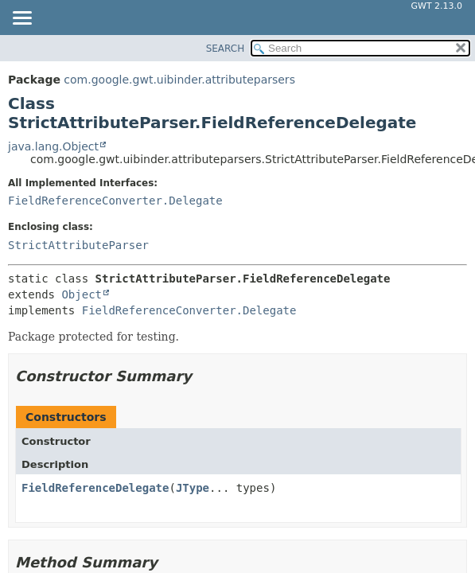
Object (81, 294)
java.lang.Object (53, 146)
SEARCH (225, 48)
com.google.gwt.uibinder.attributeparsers (179, 79)
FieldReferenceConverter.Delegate (115, 200)
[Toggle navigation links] (21, 19)
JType (192, 487)
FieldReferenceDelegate (95, 487)
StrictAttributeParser (78, 245)
